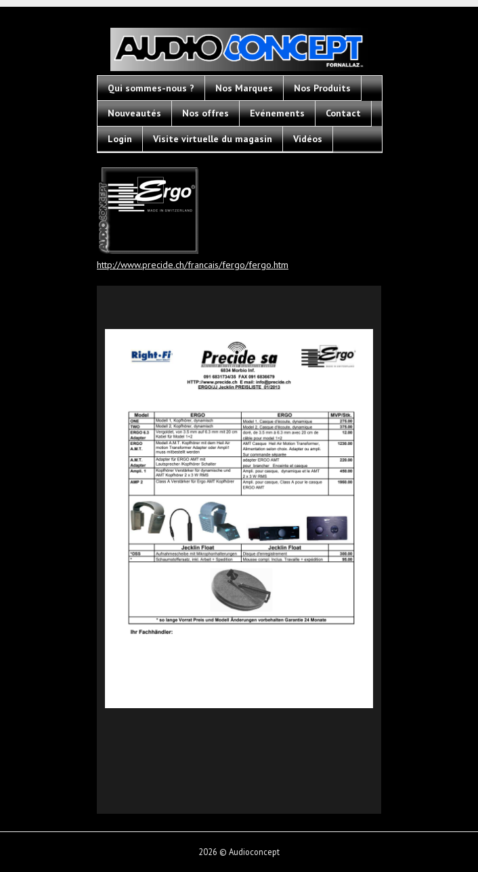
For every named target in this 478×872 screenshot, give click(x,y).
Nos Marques (244, 88)
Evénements (277, 113)
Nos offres (205, 113)
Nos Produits (322, 88)
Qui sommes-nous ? (151, 88)
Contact (343, 113)
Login (120, 139)
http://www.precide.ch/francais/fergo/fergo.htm (192, 265)
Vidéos (307, 139)
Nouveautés (134, 113)
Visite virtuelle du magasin (212, 139)
